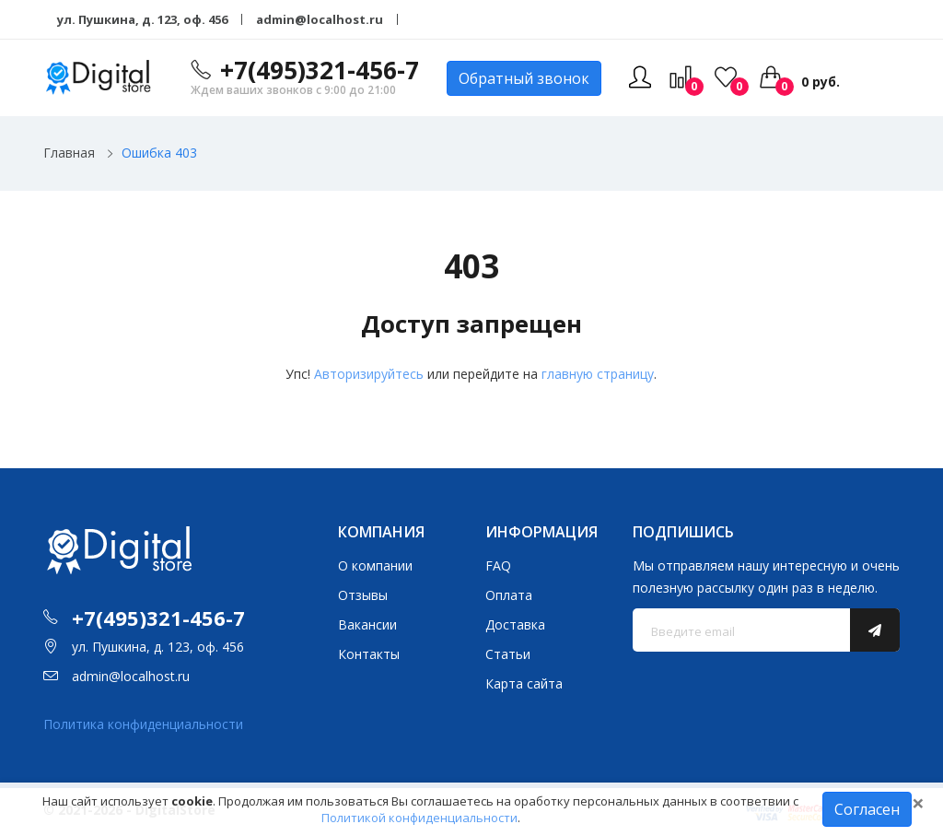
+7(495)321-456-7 (319, 70)
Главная (69, 152)
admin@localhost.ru (319, 19)
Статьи (507, 654)
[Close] (918, 803)
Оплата (508, 595)
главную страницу (597, 374)
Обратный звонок (524, 78)
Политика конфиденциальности (143, 724)
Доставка (515, 624)
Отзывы (363, 595)
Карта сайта (524, 683)
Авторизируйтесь (369, 374)
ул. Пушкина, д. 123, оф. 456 (142, 19)
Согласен (867, 809)
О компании (375, 565)
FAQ (498, 565)
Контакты (369, 654)
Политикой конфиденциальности (419, 817)
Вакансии (367, 624)
